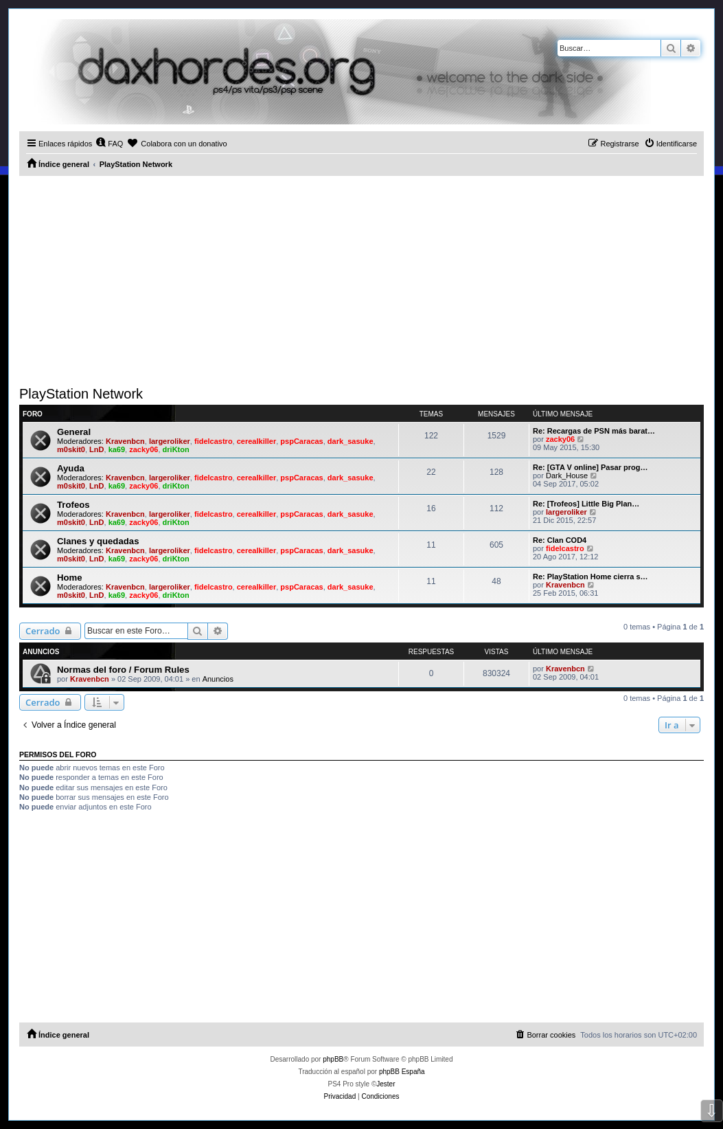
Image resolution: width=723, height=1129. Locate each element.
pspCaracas (301, 441)
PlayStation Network (81, 393)
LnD (96, 449)
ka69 (116, 449)
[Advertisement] (361, 279)
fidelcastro (213, 441)
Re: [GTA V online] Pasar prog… (590, 467)
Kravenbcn (125, 441)
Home (69, 577)
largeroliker (169, 441)
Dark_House (567, 475)
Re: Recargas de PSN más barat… (594, 431)
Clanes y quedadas (98, 541)
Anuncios (218, 679)
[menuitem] (109, 143)
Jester (385, 1084)
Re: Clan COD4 (559, 540)
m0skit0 (71, 449)
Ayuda (70, 468)
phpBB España (402, 1071)
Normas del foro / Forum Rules (123, 669)
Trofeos (73, 505)
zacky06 (143, 449)
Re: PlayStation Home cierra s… (590, 576)
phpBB (333, 1059)
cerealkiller (257, 441)
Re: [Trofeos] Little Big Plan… (586, 504)
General (74, 432)
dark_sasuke (351, 441)
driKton (176, 449)
